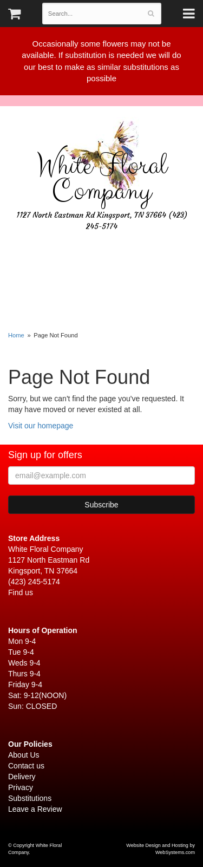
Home (16, 335)
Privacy (20, 787)
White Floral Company (102, 178)
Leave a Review (35, 809)
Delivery (22, 776)
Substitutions (29, 798)
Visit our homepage (40, 425)
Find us (20, 592)
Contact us (26, 765)
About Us (24, 755)
